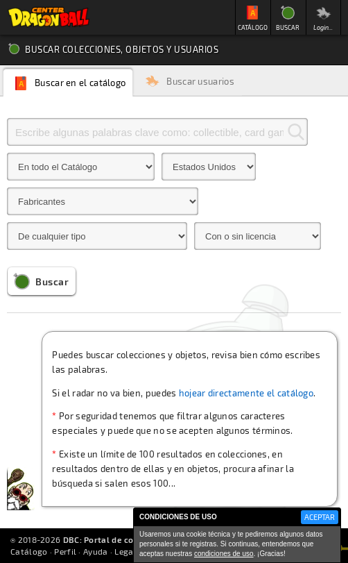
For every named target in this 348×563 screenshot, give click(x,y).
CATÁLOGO (253, 27)
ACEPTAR (319, 516)
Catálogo (28, 551)
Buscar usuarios (200, 81)
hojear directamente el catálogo (246, 392)
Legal (125, 551)
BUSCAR (287, 27)
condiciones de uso (224, 553)
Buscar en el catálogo (80, 83)
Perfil (65, 551)
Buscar (52, 281)
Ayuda (95, 551)
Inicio (48, 17)
